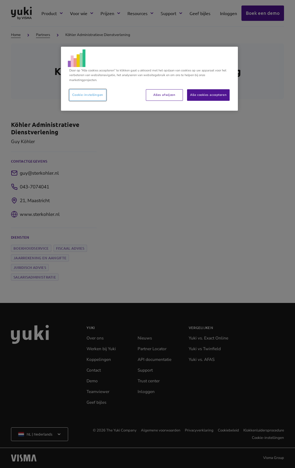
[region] (149, 78)
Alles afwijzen (164, 95)
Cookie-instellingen (87, 95)
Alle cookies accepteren (208, 95)
